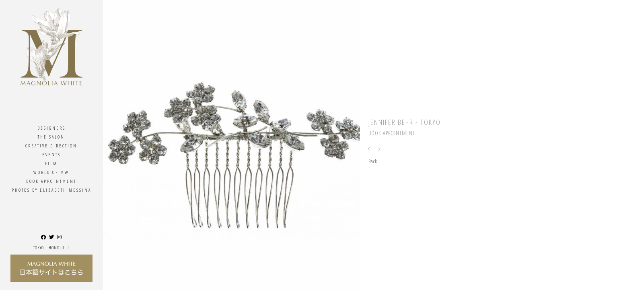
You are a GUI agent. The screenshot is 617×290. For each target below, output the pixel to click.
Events (51, 154)
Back (372, 161)
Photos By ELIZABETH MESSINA (51, 190)
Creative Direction (51, 146)
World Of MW (51, 172)
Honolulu (59, 247)
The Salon (51, 137)
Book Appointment (51, 181)
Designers (51, 128)
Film (51, 163)
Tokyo (38, 247)
